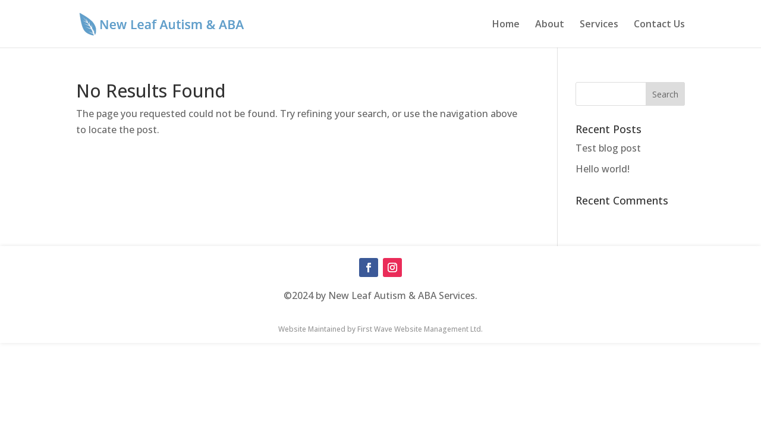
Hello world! (603, 168)
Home (506, 25)
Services (599, 25)
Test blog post (608, 148)
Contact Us (659, 25)
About (549, 25)
